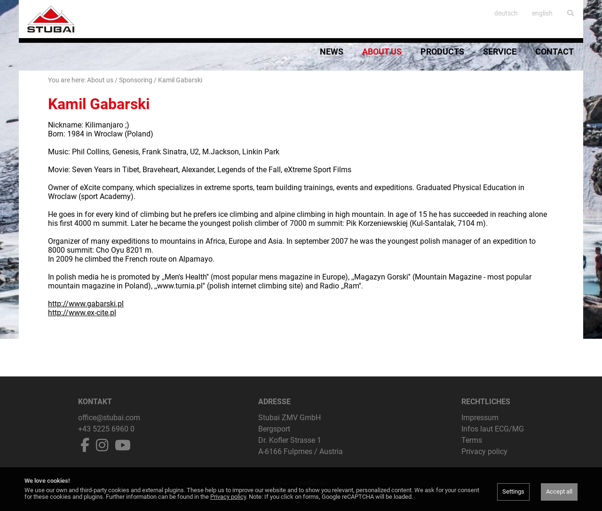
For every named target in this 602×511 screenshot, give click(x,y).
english (542, 13)
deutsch (506, 13)
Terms (471, 440)
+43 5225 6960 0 (106, 428)
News (331, 51)
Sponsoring (135, 80)
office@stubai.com (109, 417)
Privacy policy (484, 451)
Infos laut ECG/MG (492, 428)
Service (499, 51)
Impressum (480, 417)
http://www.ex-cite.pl (82, 312)
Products (442, 51)
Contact (554, 51)
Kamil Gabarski (180, 80)
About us (382, 51)
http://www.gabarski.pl (86, 303)
